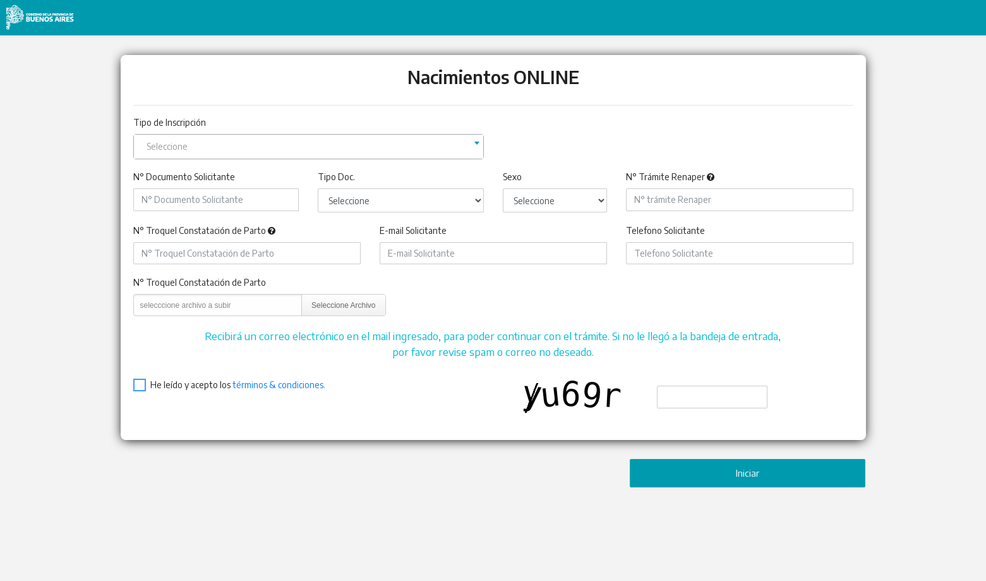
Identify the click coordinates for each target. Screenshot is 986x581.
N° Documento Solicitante (184, 176)
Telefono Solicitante (665, 230)
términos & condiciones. (278, 384)
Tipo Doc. (336, 176)
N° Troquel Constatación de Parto (199, 230)
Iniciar (747, 473)
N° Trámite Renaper (665, 176)
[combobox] (308, 146)
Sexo (512, 176)
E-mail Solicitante (413, 230)
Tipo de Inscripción (169, 122)
